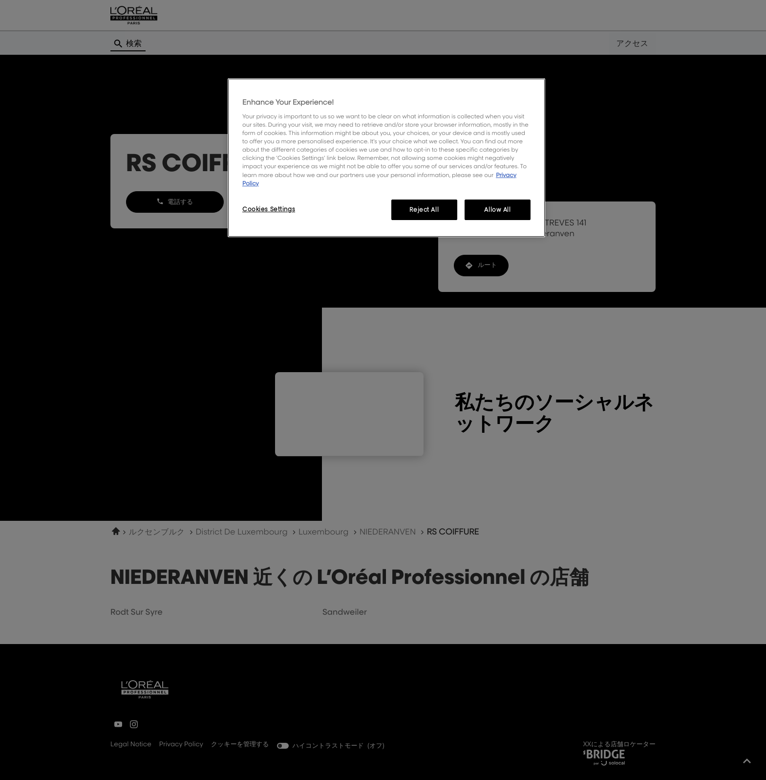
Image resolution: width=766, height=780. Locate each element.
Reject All (424, 209)
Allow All (497, 209)
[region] (386, 157)
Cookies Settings (268, 209)
